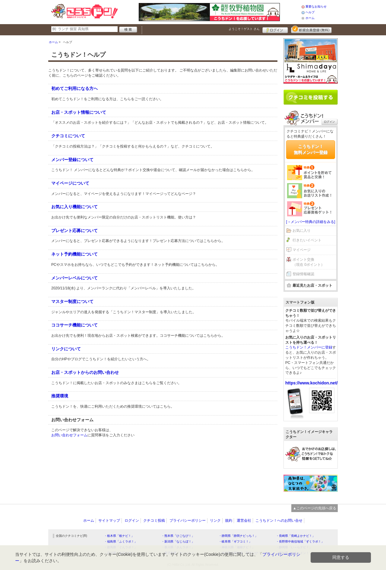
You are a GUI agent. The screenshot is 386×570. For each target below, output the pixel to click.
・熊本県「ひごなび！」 (178, 535)
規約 (228, 520)
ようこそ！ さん (244, 28)
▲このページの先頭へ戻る (314, 508)
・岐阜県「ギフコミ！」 (235, 541)
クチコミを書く (310, 97)
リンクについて (66, 348)
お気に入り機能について (74, 206)
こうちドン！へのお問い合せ (278, 520)
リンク (215, 520)
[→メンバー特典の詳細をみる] (310, 222)
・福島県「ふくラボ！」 (120, 541)
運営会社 (244, 520)
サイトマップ (109, 520)
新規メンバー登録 (311, 29)
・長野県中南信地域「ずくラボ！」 (300, 541)
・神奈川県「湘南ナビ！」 (237, 547)
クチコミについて (68, 135)
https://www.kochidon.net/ (311, 383)
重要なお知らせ (316, 6)
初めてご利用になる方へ (74, 88)
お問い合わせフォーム (69, 435)
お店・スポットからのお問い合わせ (85, 372)
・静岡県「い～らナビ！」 (294, 547)
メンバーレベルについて (74, 277)
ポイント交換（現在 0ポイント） (308, 262)
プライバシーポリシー (187, 520)
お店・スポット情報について (78, 112)
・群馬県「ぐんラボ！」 (120, 547)
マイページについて (70, 183)
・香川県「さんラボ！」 (178, 547)
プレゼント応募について (74, 230)
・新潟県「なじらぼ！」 (178, 541)
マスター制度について (72, 301)
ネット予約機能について (74, 254)
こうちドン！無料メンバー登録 (310, 149)
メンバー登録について (72, 159)
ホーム (310, 18)
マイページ (302, 250)
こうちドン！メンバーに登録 (308, 347)
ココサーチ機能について (74, 325)
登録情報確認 (303, 274)
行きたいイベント (307, 240)
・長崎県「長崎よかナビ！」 (295, 535)
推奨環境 (59, 395)
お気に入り (302, 230)
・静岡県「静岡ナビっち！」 (238, 535)
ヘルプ (310, 12)
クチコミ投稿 (154, 520)
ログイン (275, 29)
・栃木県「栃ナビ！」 (119, 535)
